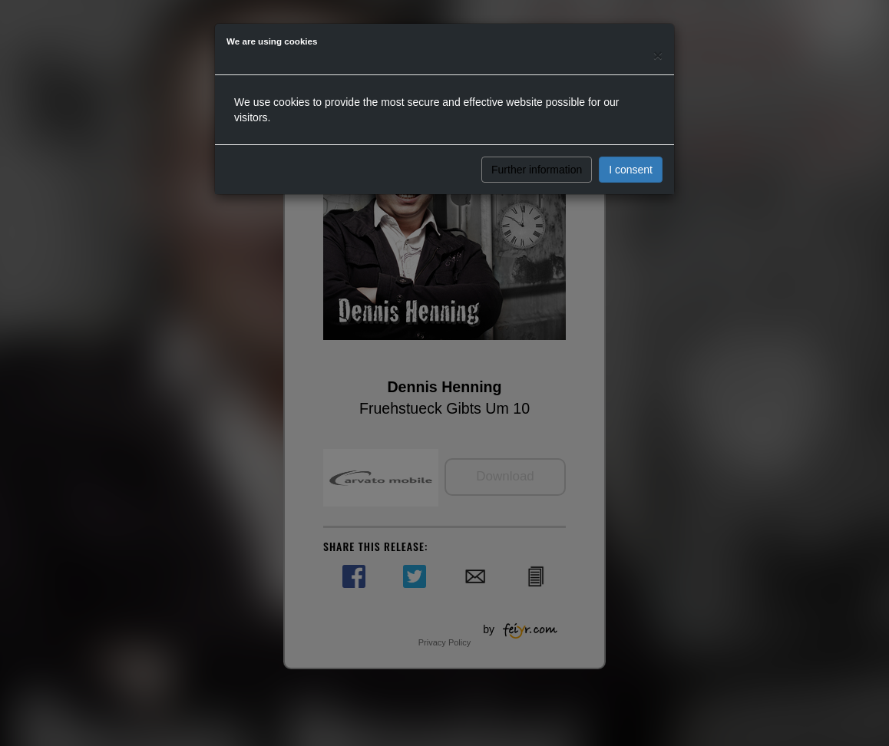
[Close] (658, 55)
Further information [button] (536, 169)
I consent (631, 169)
